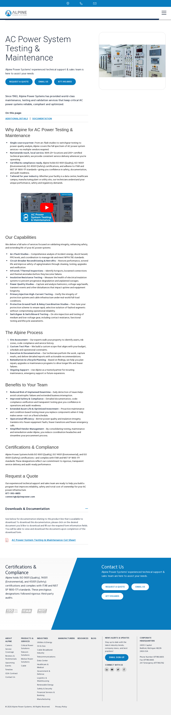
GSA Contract (11, 673)
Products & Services (27, 640)
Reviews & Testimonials (11, 657)
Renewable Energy (45, 685)
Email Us (43, 82)
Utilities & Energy (44, 642)
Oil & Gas (41, 646)
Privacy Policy (61, 706)
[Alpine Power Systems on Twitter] (118, 669)
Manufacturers (66, 638)
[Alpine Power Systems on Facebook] (124, 669)
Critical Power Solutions (27, 647)
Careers (8, 645)
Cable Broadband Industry (44, 651)
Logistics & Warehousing (43, 679)
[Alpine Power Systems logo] (16, 13)
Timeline (9, 669)
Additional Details (16, 119)
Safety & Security (44, 688)
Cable (23, 666)
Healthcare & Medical (42, 666)
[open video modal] (47, 207)
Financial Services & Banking (46, 694)
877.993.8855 (65, 82)
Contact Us (10, 677)
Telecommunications (46, 657)
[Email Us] (94, 4)
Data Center (42, 660)
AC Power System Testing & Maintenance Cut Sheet (44, 540)
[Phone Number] (81, 3)
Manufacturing (43, 699)
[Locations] (68, 3)
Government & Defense (43, 673)
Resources (82, 638)
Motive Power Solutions (27, 660)
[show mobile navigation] (164, 13)
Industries (42, 638)
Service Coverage (9, 650)
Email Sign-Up (116, 657)
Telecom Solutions (25, 654)
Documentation (42, 119)
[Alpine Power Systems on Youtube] (112, 669)
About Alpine (8, 640)
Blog (93, 638)
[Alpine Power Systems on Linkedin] (106, 669)
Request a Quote (19, 82)
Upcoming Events (10, 664)
